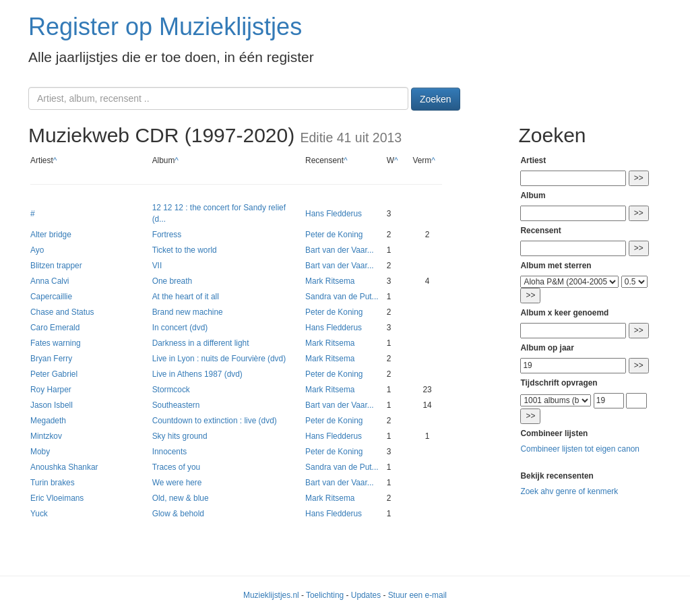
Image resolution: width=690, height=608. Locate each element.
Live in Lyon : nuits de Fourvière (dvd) (219, 358)
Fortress (167, 234)
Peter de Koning (334, 234)
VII (157, 265)
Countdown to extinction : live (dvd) (214, 420)
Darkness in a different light (200, 343)
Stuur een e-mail (417, 595)
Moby (40, 451)
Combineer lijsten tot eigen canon (579, 449)
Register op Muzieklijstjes (165, 26)
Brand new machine (187, 312)
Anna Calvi (49, 281)
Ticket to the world (184, 250)
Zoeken (435, 99)
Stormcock (171, 389)
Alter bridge (50, 234)
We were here (177, 482)
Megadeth (48, 420)
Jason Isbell (51, 405)
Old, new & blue (180, 498)
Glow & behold (178, 513)
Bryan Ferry (51, 358)
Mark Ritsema (329, 281)
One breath (172, 281)
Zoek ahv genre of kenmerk (569, 491)
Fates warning (55, 343)
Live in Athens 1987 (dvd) (197, 374)
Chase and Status (62, 312)
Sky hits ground (180, 436)
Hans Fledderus (333, 213)
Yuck (39, 513)
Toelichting (325, 595)
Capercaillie (51, 296)
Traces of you (176, 467)
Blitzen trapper (56, 265)
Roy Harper (50, 389)
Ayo (37, 250)
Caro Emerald (55, 327)
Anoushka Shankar (64, 467)
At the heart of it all (185, 296)
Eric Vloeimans (57, 498)
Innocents (169, 451)
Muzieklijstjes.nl (271, 595)
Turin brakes (52, 482)
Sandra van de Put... (341, 296)
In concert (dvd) (180, 327)
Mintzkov (46, 436)
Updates (366, 595)
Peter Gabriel (53, 374)
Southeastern (176, 405)
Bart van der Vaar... (339, 250)
